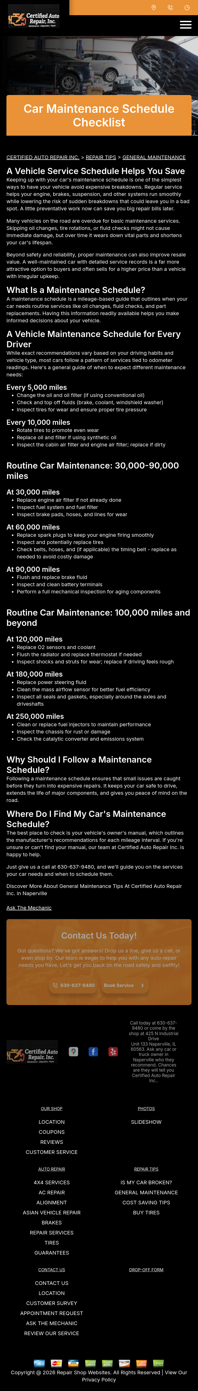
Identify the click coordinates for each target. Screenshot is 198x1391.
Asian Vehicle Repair (51, 1212)
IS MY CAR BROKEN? (146, 1182)
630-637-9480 (75, 867)
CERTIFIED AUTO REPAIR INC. (42, 157)
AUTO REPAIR (51, 1169)
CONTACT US (51, 1269)
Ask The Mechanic (29, 908)
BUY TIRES (146, 1212)
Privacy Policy (99, 1380)
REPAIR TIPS (101, 157)
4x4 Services (52, 1182)
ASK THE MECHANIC (52, 1323)
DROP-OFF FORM (146, 1269)
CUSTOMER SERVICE (52, 1152)
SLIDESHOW (146, 1122)
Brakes (52, 1223)
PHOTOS (146, 1108)
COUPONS (52, 1132)
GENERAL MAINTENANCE (154, 157)
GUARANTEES (51, 1253)
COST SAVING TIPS (146, 1202)
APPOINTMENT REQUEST (51, 1313)
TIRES (51, 1243)
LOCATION (52, 1122)
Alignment (51, 1202)
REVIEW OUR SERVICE (51, 1333)
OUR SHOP (52, 1108)
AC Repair (52, 1192)
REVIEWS (51, 1142)
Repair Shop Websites (83, 1372)
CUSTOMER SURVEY (51, 1303)
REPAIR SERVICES (52, 1233)
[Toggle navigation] (186, 25)
